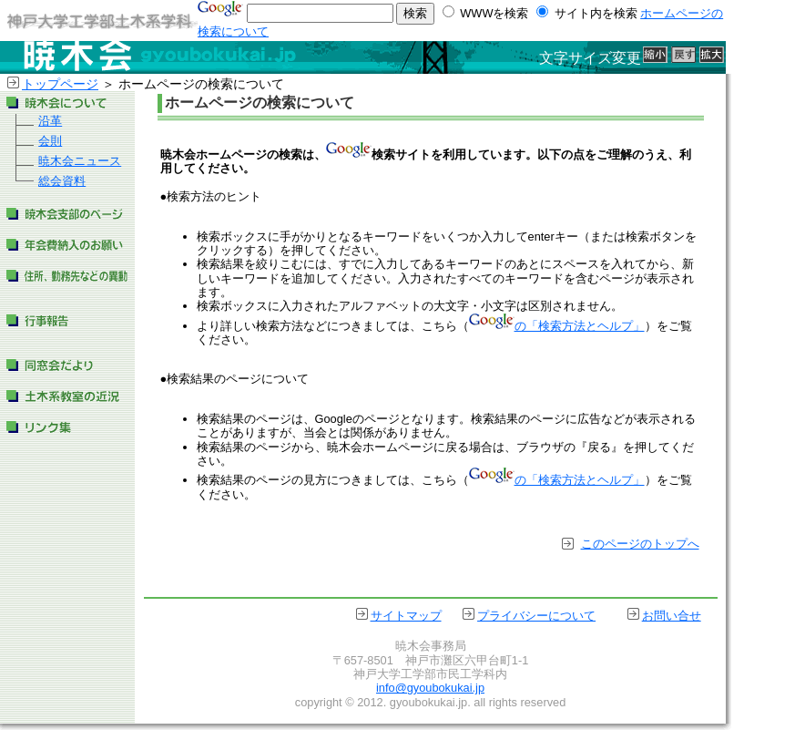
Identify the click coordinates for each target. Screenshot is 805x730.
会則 (50, 141)
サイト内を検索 (594, 13)
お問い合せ (671, 615)
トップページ (60, 84)
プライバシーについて (536, 615)
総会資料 (62, 181)
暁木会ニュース (79, 161)
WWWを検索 (494, 13)
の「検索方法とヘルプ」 (557, 326)
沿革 (50, 121)
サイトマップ (406, 615)
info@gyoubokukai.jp (430, 687)
